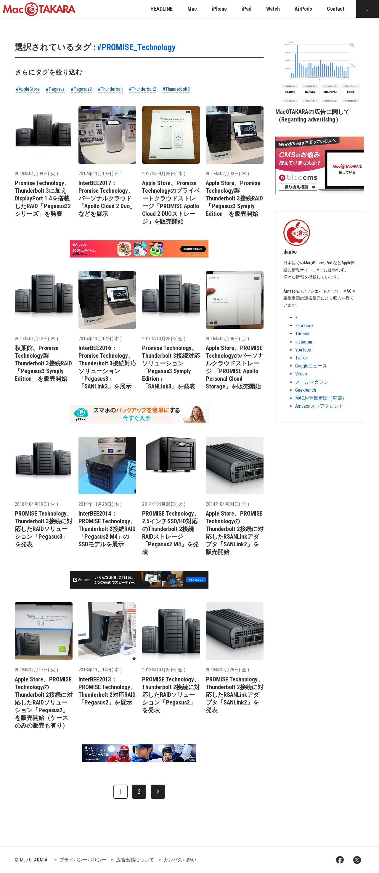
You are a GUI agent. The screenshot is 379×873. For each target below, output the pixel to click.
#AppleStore (28, 89)
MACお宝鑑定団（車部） (321, 398)
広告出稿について (135, 860)
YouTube (303, 350)
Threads (302, 333)
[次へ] (158, 792)
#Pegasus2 (81, 89)
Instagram (304, 342)
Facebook (304, 325)
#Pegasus (55, 89)
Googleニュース (311, 366)
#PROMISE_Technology (136, 47)
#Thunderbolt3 (176, 89)
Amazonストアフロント (319, 406)
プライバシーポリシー (83, 860)
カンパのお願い (180, 860)
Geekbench (305, 390)
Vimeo (301, 374)
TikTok (301, 358)
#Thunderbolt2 (142, 89)
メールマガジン (311, 382)
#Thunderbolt (110, 89)
